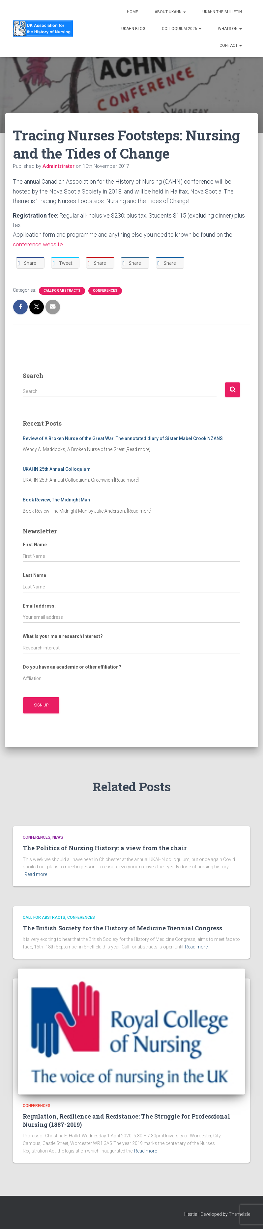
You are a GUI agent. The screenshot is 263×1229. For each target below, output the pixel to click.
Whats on (230, 28)
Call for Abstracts (62, 290)
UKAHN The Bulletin (222, 12)
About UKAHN (170, 12)
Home (132, 12)
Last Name (34, 575)
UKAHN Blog (133, 28)
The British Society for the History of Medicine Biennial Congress (122, 928)
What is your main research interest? (63, 636)
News (57, 837)
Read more (35, 874)
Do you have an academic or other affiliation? (72, 667)
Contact (230, 45)
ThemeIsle (239, 1214)
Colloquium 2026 (181, 28)
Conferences (105, 290)
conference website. (39, 244)
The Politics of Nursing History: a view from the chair (105, 848)
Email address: (39, 606)
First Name (35, 544)
